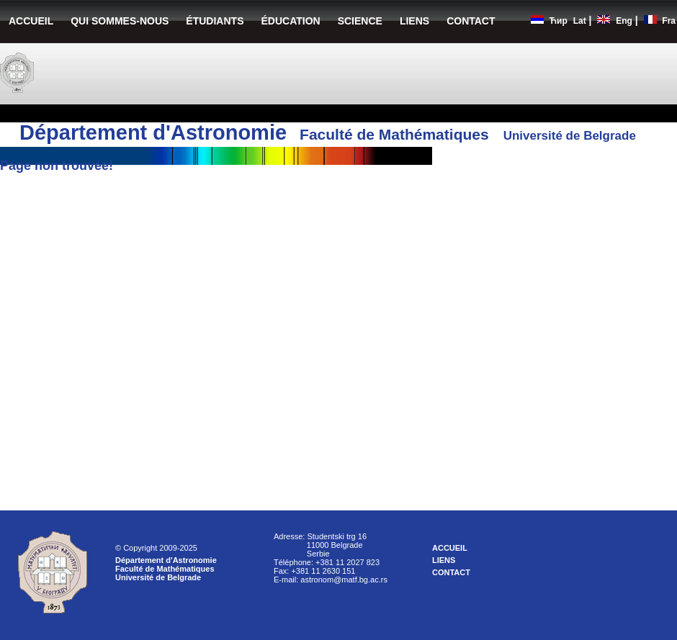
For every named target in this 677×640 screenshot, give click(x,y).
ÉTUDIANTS (214, 21)
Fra (669, 21)
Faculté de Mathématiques (165, 568)
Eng (624, 21)
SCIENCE (360, 21)
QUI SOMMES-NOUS (120, 21)
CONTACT (471, 21)
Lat (579, 21)
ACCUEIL (31, 21)
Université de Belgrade (158, 577)
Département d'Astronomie (166, 560)
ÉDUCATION (290, 21)
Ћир (559, 21)
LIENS (414, 21)
